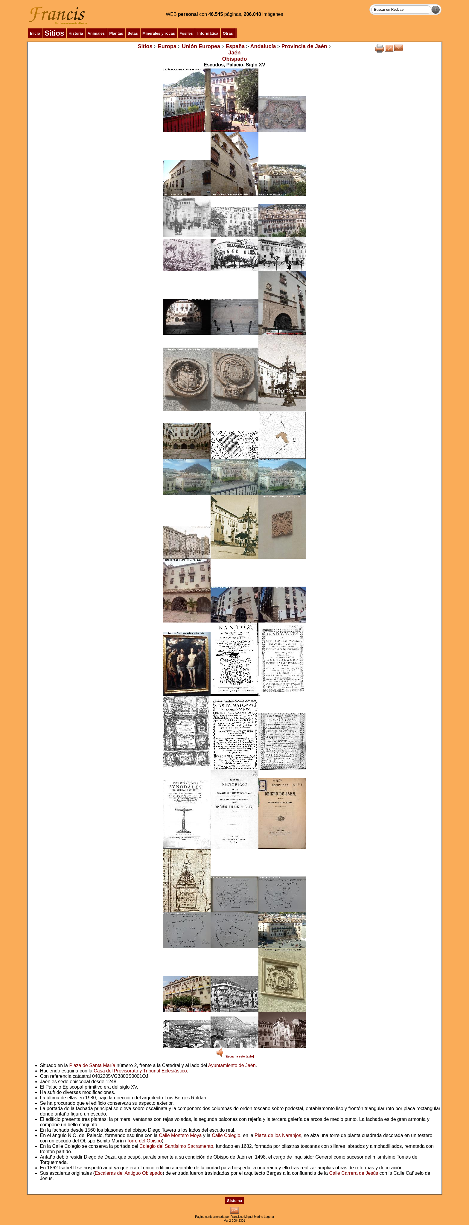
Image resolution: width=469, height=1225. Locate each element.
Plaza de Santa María (92, 1065)
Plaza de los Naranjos (278, 1135)
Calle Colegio (226, 1135)
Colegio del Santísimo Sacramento (176, 1146)
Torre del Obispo (144, 1140)
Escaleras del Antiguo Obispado (129, 1173)
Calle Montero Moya (180, 1135)
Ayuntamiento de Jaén (232, 1065)
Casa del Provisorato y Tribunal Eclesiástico (140, 1070)
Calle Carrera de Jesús (353, 1173)
